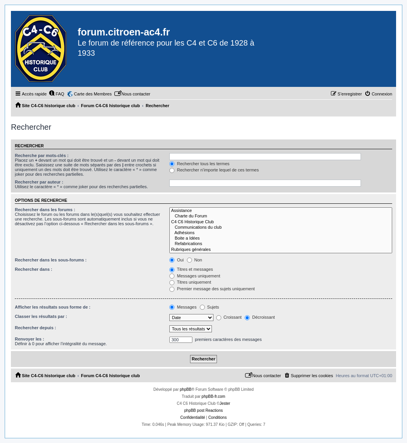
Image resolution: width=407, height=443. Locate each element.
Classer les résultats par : (41, 316)
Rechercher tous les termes (199, 163)
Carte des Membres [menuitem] (93, 94)
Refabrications (280, 244)
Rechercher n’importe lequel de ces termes (214, 170)
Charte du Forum (280, 216)
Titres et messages (191, 269)
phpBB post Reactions (203, 410)
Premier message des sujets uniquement (211, 288)
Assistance (280, 211)
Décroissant (260, 317)
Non (194, 260)
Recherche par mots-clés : (42, 155)
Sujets (209, 307)
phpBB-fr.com (214, 396)
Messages (182, 307)
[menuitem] (56, 94)
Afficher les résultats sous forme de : (53, 307)
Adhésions (280, 233)
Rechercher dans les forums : (45, 209)
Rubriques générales (280, 249)
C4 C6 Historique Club (280, 222)
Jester (225, 403)
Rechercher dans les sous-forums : (51, 260)
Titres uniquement (190, 282)
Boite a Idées (280, 238)
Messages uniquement (194, 276)
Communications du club (280, 227)
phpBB (186, 389)
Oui (176, 260)
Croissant (229, 317)
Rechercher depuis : (35, 327)
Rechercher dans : (33, 269)
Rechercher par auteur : (39, 182)
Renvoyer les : (29, 339)
